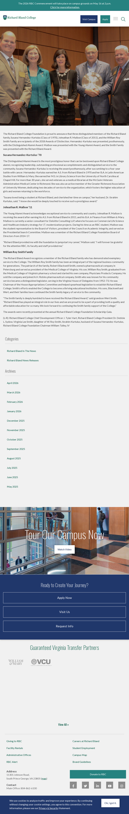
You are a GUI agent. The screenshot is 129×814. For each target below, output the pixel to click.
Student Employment (84, 750)
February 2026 (15, 404)
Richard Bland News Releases (23, 363)
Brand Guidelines (82, 764)
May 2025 (12, 489)
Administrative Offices (18, 757)
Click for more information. (65, 7)
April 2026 (12, 385)
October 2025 (14, 442)
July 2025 (12, 470)
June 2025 (12, 480)
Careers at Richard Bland (86, 744)
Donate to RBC (98, 777)
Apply (105, 19)
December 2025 (16, 423)
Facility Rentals (14, 750)
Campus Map (80, 757)
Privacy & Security (48, 808)
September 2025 (16, 451)
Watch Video (65, 552)
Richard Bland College (22, 18)
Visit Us (64, 615)
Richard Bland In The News (21, 353)
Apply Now (64, 600)
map (44, 781)
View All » (63, 727)
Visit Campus (88, 19)
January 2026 (14, 414)
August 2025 (14, 461)
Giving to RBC (14, 744)
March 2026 (13, 395)
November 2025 (16, 432)
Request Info (64, 629)
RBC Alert (11, 764)
